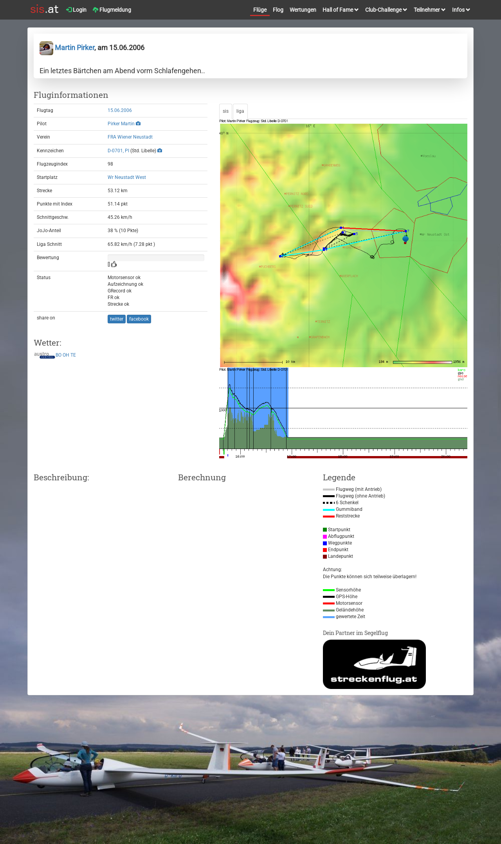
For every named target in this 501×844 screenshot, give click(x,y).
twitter (116, 319)
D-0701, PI (118, 150)
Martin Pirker (67, 47)
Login (76, 10)
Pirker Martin (121, 123)
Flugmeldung (112, 10)
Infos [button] (461, 10)
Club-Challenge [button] (386, 10)
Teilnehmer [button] (430, 10)
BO (58, 355)
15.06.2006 (120, 110)
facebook (139, 319)
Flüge (260, 10)
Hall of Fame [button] (341, 10)
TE (73, 355)
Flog (278, 10)
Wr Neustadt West (127, 177)
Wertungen (303, 10)
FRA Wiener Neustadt (130, 137)
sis (226, 111)
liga (240, 111)
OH (66, 355)
